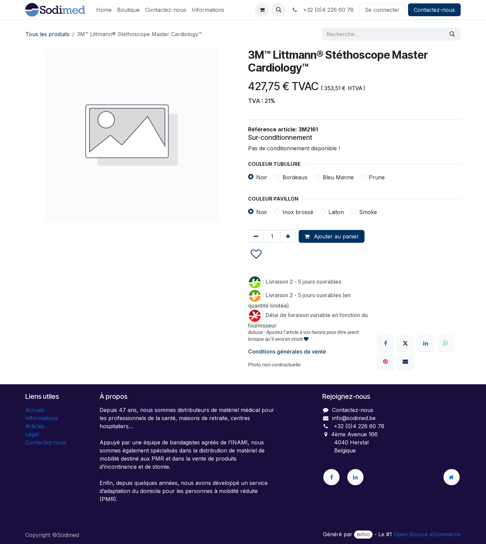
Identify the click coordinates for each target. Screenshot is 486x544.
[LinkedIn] (425, 343)
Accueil (34, 410)
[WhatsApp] (445, 343)
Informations (41, 418)
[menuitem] (103, 10)
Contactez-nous (434, 9)
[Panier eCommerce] (262, 10)
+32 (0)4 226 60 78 (322, 9)
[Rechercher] (452, 34)
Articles (35, 426)
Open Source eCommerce (427, 534)
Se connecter (382, 9)
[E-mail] (405, 361)
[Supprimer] (256, 236)
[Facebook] (385, 343)
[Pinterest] (385, 361)
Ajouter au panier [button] (331, 236)
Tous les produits (47, 34)
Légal (32, 434)
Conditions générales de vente (287, 351)
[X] (405, 343)
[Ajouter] (288, 236)
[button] (279, 10)
